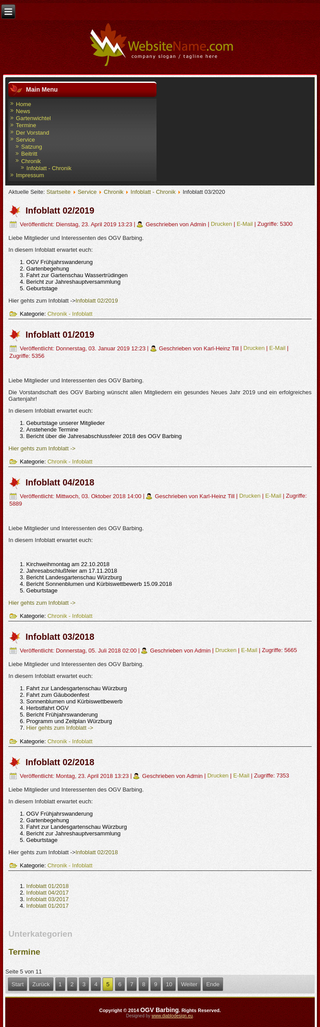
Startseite (58, 192)
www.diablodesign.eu (172, 1015)
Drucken (222, 224)
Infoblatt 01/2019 (59, 334)
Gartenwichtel (33, 118)
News (23, 111)
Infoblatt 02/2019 (59, 210)
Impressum (30, 175)
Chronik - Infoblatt (69, 313)
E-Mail (245, 224)
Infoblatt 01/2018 (47, 886)
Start (17, 984)
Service (25, 139)
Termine (26, 125)
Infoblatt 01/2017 (47, 905)
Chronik (31, 161)
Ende (212, 984)
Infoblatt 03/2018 (59, 637)
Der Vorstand (32, 132)
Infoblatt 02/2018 (59, 762)
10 (169, 984)
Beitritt (29, 153)
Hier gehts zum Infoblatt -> (41, 448)
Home (23, 104)
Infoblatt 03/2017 (47, 899)
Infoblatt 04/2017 (47, 892)
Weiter (189, 984)
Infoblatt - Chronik (48, 168)
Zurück (41, 984)
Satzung (31, 146)
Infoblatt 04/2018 (59, 482)
